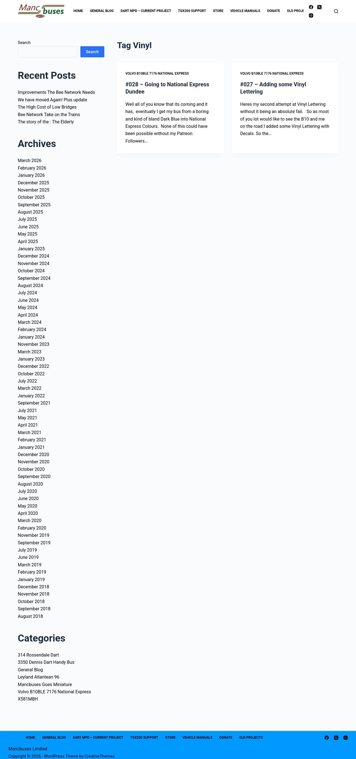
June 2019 (28, 557)
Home (78, 11)
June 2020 (28, 498)
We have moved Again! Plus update (52, 99)
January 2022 (31, 395)
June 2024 (28, 300)
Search (24, 42)
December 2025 (33, 182)
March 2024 (29, 322)
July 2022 (27, 381)
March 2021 (29, 432)
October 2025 (31, 197)
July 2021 (27, 410)
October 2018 (31, 601)
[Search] (336, 11)
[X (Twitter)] (319, 7)
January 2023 (31, 359)
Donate (273, 11)
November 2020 (33, 461)
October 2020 (31, 469)
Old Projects (302, 11)
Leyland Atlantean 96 (38, 677)
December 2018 (33, 586)
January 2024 (31, 337)
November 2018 (33, 594)
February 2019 (32, 572)
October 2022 (31, 373)
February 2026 (32, 168)
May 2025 (27, 234)
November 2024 (33, 263)
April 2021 (28, 425)
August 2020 (30, 484)
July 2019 (27, 550)
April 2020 (28, 513)
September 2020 (34, 476)
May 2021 (27, 417)
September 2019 (34, 542)
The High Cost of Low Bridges (47, 107)
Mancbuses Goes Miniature (45, 684)
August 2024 (30, 285)
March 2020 (29, 520)
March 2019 (29, 564)
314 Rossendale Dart (38, 655)
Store (218, 11)
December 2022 (33, 366)
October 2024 (31, 270)
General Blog (102, 11)
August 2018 (30, 616)
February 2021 (32, 439)
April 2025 (28, 241)
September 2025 (34, 204)
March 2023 (29, 351)
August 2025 (30, 212)
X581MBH (28, 699)
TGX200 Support (192, 11)
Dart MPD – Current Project (146, 11)
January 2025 (31, 248)
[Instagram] (311, 15)
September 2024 (34, 278)
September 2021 (34, 403)
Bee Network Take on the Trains (49, 114)
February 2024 (32, 329)
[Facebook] (311, 7)
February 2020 (32, 528)
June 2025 (28, 226)
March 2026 (29, 160)
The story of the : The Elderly (46, 121)
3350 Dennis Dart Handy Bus (46, 662)
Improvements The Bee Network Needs (56, 92)
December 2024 (33, 256)
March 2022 (29, 388)
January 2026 (31, 175)
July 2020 (27, 491)
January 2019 (31, 579)
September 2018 (34, 608)
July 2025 (27, 219)
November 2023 (33, 344)
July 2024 (27, 292)
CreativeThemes (100, 756)
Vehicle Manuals (245, 11)
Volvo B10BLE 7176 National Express (157, 73)
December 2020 (33, 454)
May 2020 (27, 506)
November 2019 (33, 535)
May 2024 (27, 307)
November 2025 (33, 190)
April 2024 (28, 315)
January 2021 (31, 447)
